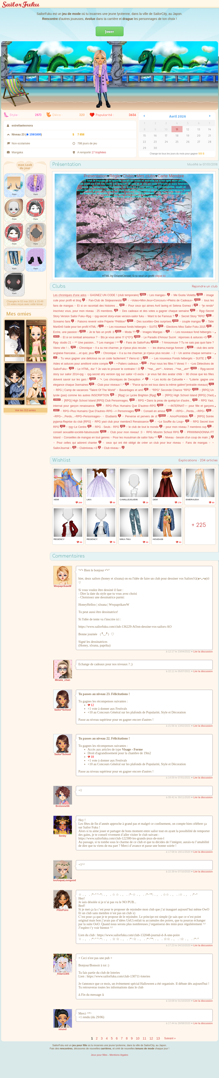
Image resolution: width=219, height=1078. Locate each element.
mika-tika (125, 539)
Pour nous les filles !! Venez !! (168, 363)
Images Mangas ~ (156, 332)
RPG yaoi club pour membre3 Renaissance (124, 421)
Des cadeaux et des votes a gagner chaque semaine (158, 311)
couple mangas (193, 321)
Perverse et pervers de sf (145, 416)
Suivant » (170, 1038)
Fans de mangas (196, 442)
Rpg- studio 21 (62, 342)
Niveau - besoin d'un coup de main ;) (189, 437)
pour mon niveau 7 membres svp (188, 427)
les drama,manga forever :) (173, 347)
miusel (63, 1029)
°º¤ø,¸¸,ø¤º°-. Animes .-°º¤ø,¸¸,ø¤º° (172, 369)
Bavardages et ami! (133, 390)
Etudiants (113, 416)
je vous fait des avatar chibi (165, 374)
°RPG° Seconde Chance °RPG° (175, 390)
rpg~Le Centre (80, 427)
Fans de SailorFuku (142, 342)
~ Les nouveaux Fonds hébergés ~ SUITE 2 (181, 358)
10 (138, 1038)
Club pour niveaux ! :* (113, 384)
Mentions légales (119, 1054)
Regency (59, 539)
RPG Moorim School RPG (164, 432)
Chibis (128, 176)
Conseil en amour (157, 411)
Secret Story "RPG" (196, 316)
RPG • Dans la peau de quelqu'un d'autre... (167, 400)
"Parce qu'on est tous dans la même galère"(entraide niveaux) (173, 384)
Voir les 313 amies (25, 410)
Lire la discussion (203, 651)
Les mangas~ (159, 295)
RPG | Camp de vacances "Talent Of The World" (86, 390)
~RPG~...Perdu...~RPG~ (193, 411)
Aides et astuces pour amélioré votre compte (83, 363)
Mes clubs (146, 176)
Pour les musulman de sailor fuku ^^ (137, 437)
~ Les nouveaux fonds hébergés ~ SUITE (135, 326)
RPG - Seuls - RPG (110, 427)
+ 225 (198, 525)
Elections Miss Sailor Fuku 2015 (188, 326)
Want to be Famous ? (163, 316)
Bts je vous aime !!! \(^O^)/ (120, 337)
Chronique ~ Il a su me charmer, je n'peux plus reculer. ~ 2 (139, 353)
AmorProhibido (181, 416)
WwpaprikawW (62, 586)
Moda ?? (132, 332)
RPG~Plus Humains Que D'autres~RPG (134, 405)
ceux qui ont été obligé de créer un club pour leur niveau (143, 442)
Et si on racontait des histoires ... (100, 305)
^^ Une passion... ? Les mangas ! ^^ (99, 342)
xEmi (56, 499)
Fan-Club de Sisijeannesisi (107, 300)
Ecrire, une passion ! (69, 332)
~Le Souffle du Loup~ (173, 421)
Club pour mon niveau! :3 (126, 432)
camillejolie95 (129, 499)
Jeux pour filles (99, 1054)
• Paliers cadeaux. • (131, 363)
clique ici (160, 276)
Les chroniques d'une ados (70, 295)
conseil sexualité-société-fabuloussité (79, 432)
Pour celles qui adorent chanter (79, 442)
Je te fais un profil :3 (105, 332)
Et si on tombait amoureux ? (80, 337)
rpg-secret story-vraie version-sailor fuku (119, 316)
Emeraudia (192, 499)
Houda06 (158, 539)
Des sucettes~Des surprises (157, 321)
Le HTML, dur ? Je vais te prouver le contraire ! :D (111, 369)
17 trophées (99, 152)
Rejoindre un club (205, 286)
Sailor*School (62, 709)
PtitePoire (62, 910)
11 (144, 1038)
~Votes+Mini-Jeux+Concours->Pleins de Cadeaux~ (165, 300)
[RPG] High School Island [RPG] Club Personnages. (99, 400)
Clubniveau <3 (90, 448)
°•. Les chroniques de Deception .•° (124, 379)
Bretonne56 (63, 806)
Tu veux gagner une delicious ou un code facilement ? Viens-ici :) (104, 358)
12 (151, 1038)
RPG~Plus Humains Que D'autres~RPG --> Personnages (101, 411)
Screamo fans (63, 321)
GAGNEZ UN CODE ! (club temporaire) (118, 295)
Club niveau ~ (114, 448)
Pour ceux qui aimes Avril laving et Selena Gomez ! (163, 305)
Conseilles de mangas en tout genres (87, 437)
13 (158, 1038)
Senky (62, 835)
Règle (114, 176)
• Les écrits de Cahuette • (168, 379)
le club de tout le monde (145, 427)
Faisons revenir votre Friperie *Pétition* (105, 321)
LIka (89, 499)
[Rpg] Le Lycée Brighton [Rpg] (139, 395)
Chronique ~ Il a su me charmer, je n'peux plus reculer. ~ (114, 347)
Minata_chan (62, 680)
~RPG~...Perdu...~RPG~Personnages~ (77, 416)
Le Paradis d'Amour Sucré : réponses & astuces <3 (177, 337)
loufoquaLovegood (64, 880)
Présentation (95, 176)
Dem (155, 499)
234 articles (209, 460)
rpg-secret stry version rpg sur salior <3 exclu (115, 374)
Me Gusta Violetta (188, 295)
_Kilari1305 (62, 973)
